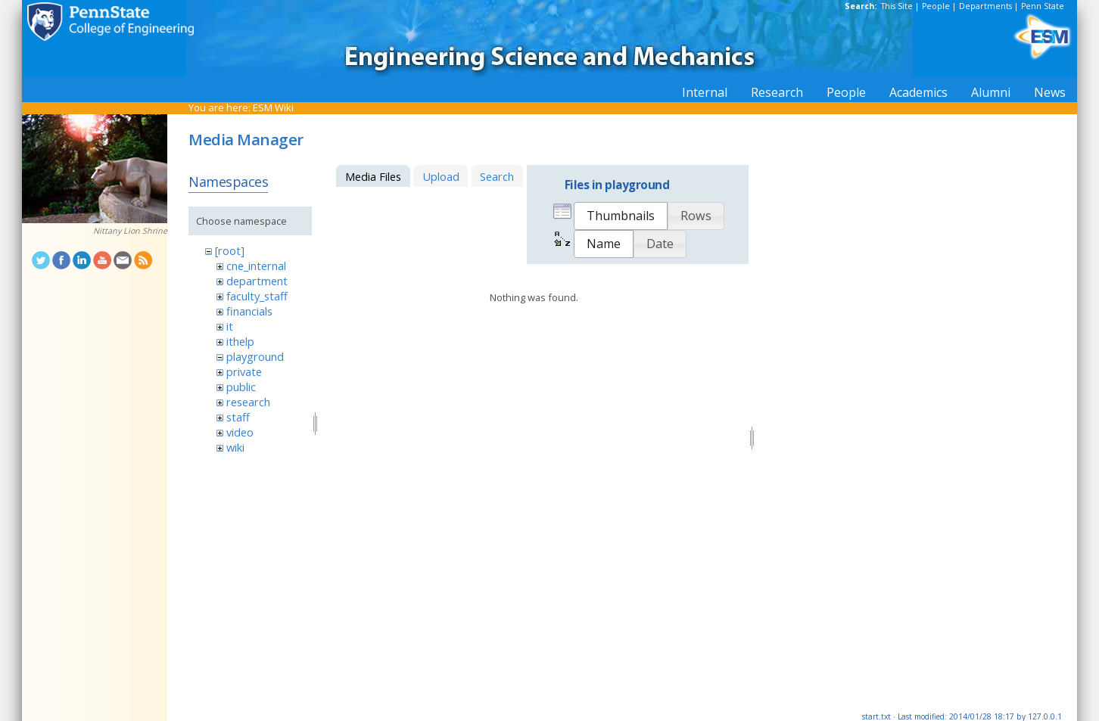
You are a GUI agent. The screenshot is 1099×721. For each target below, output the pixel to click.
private (244, 371)
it (229, 326)
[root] (229, 250)
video (240, 432)
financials (249, 311)
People (936, 6)
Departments (985, 6)
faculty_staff (257, 295)
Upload (440, 176)
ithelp (240, 341)
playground (255, 356)
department (257, 280)
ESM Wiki (273, 107)
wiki (235, 447)
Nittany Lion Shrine (130, 230)
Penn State (1042, 6)
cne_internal (256, 265)
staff (238, 416)
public (241, 386)
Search (497, 176)
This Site (897, 6)
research (248, 401)
